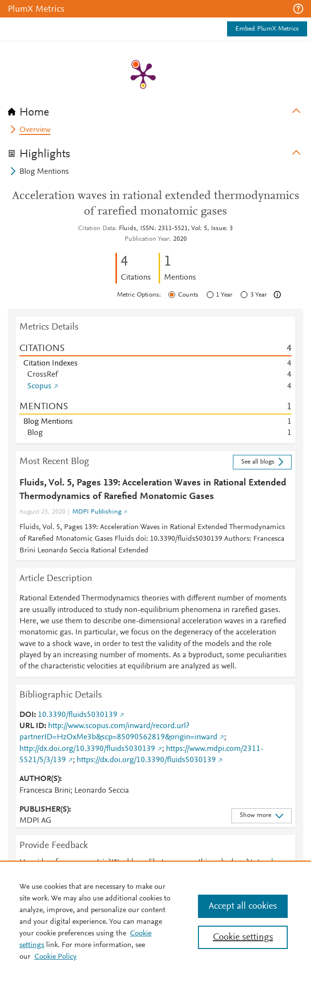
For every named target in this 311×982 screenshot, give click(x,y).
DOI (26, 715)
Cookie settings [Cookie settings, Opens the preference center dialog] (243, 937)
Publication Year (147, 239)
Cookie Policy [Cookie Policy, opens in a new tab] (55, 957)
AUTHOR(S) (39, 779)
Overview (34, 130)
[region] (155, 921)
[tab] (155, 109)
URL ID (31, 726)
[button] (298, 9)
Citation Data (96, 228)
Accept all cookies (243, 906)
